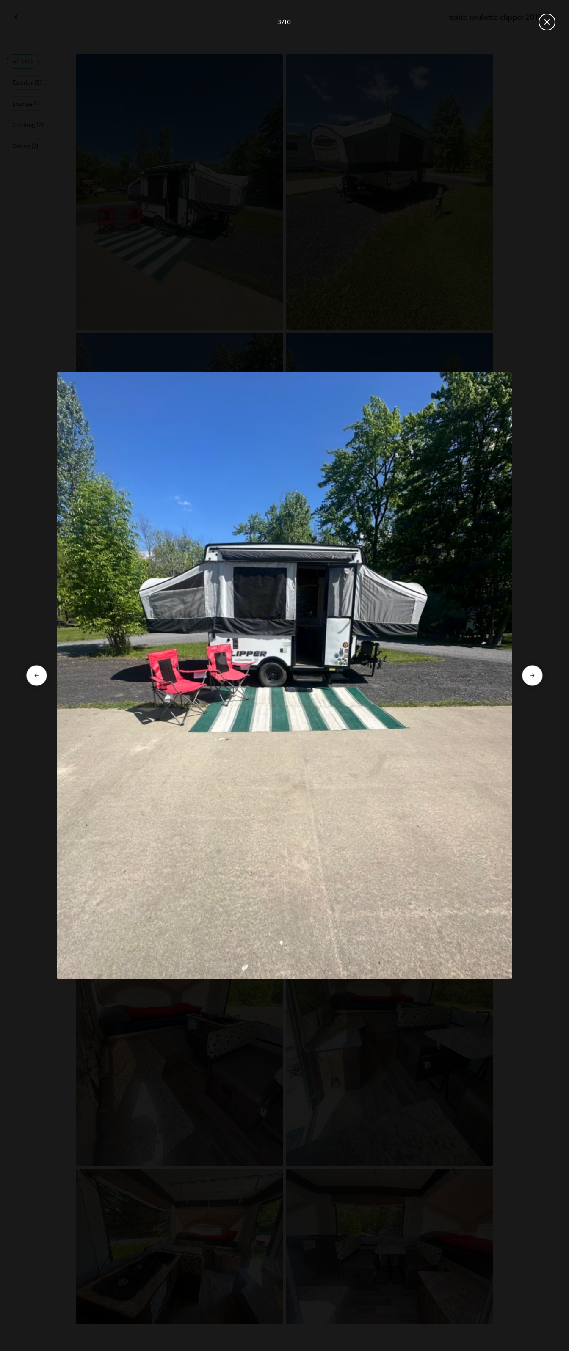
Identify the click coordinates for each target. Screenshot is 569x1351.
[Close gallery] (547, 22)
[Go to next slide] (532, 676)
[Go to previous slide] (36, 676)
